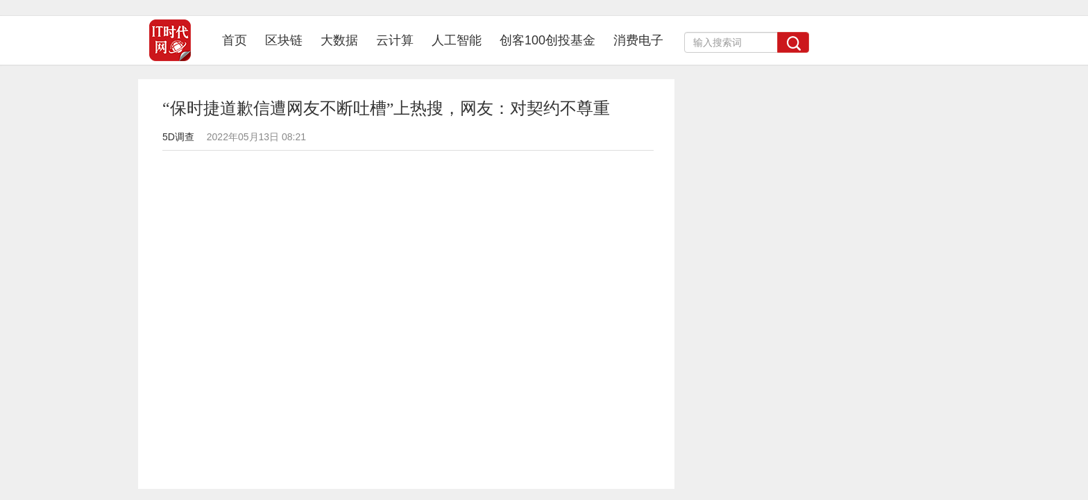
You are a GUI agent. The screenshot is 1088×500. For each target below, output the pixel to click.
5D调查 (178, 136)
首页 (239, 40)
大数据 (339, 40)
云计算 (395, 40)
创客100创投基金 (547, 40)
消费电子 (638, 40)
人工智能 (457, 40)
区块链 (284, 40)
